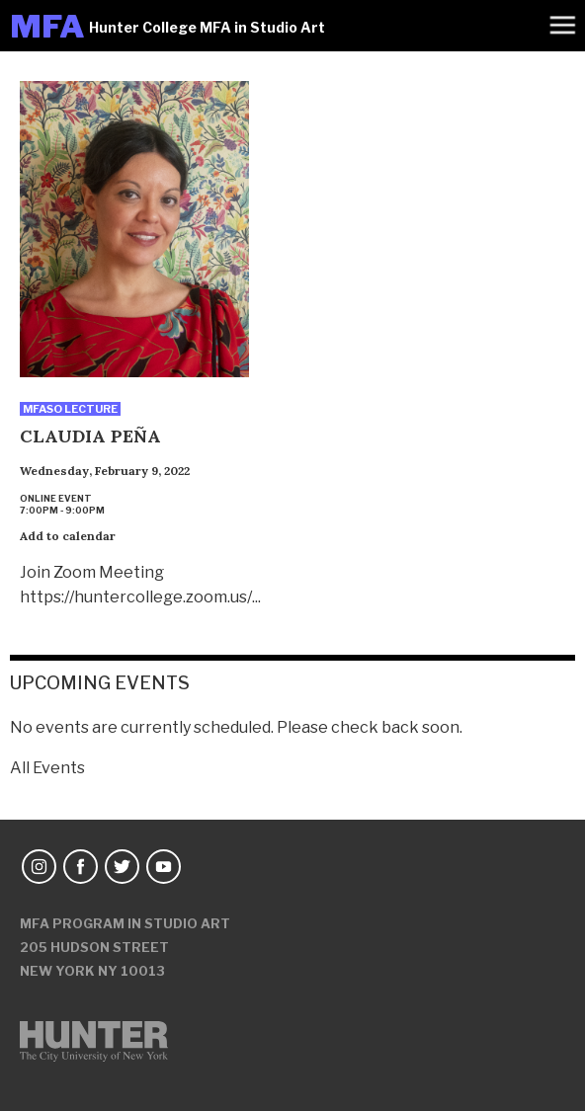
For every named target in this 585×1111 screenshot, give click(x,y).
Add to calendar (68, 535)
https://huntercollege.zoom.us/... (140, 597)
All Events (47, 767)
